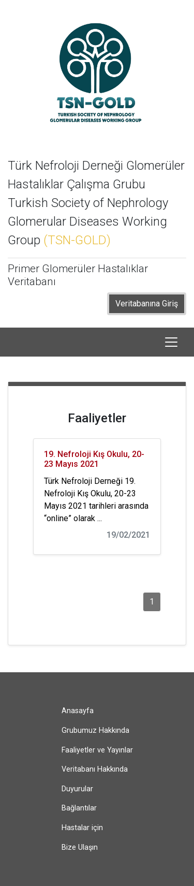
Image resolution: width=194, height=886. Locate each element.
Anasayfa (78, 710)
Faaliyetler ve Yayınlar (97, 750)
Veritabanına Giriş (146, 303)
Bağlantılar (79, 808)
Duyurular (77, 789)
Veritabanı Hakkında (95, 769)
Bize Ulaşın (80, 847)
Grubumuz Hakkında (95, 730)
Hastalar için (82, 827)
